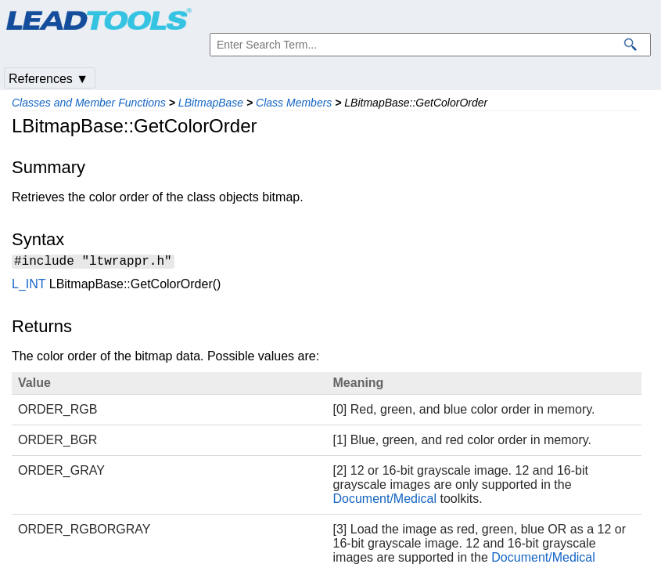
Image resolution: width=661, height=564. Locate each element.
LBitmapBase (210, 102)
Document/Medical (385, 501)
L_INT (28, 286)
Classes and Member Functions (89, 102)
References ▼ (48, 78)
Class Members (294, 102)
